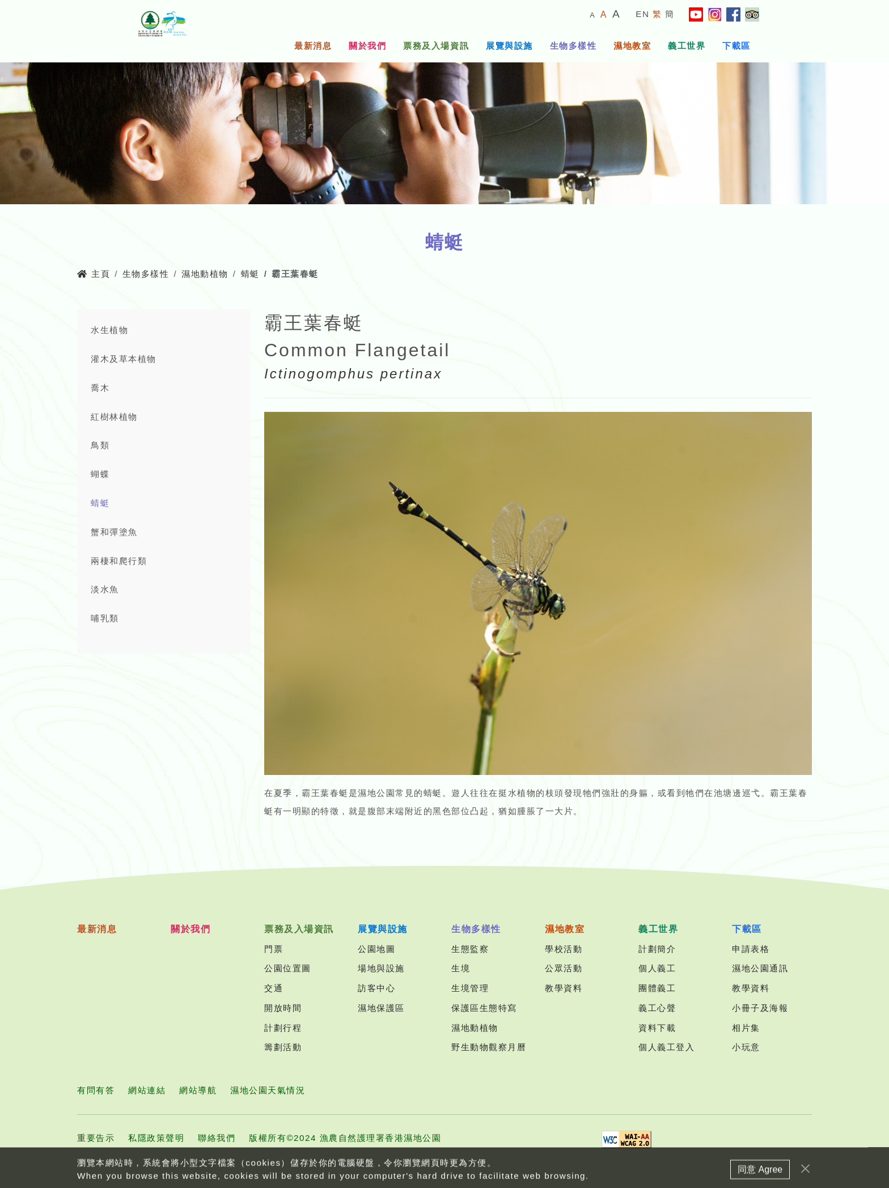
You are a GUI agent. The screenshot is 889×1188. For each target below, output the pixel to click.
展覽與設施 (509, 45)
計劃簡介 (657, 949)
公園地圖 (376, 949)
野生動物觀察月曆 (488, 1047)
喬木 (100, 388)
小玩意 (746, 1047)
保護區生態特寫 (484, 1008)
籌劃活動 (283, 1047)
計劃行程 (283, 1028)
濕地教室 (632, 45)
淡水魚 (105, 589)
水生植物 (109, 330)
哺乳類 (105, 618)
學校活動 (563, 949)
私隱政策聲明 (156, 1138)
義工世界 (686, 45)
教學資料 (563, 988)
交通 (273, 988)
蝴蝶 (100, 474)
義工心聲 (657, 1008)
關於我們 (367, 45)
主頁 (93, 274)
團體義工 (657, 988)
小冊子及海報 (760, 1008)
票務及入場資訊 (436, 45)
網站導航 (198, 1090)
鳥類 (100, 445)
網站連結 (147, 1090)
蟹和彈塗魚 (114, 532)
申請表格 (750, 949)
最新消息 (313, 45)
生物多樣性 (573, 45)
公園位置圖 (287, 968)
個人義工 (657, 968)
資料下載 (657, 1028)
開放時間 (283, 1008)
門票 (273, 949)
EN (642, 14)
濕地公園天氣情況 (267, 1090)
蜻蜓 (250, 274)
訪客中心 (376, 988)
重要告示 (96, 1138)
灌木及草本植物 (123, 359)
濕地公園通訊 (760, 968)
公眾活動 (563, 968)
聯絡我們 (216, 1138)
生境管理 (470, 988)
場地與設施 (381, 968)
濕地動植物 (204, 274)
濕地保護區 (381, 1008)
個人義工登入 (666, 1047)
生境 (460, 968)
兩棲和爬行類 (119, 561)
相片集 (746, 1028)
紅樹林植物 (114, 417)
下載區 (736, 45)
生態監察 (470, 949)
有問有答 (96, 1090)
